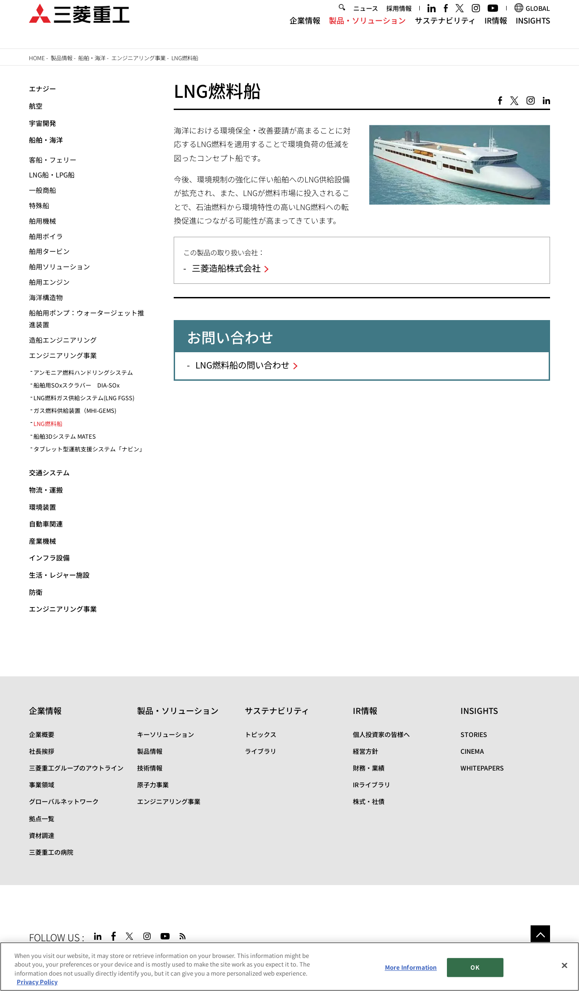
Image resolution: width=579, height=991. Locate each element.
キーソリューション (165, 734)
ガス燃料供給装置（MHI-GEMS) (74, 410)
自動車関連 (46, 523)
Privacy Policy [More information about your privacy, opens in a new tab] (37, 982)
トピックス (260, 734)
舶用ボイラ (46, 236)
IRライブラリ (371, 784)
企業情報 (305, 31)
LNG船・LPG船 (52, 174)
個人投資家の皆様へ (381, 734)
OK (474, 967)
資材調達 (41, 835)
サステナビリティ (445, 31)
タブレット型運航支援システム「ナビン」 (89, 449)
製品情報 (61, 58)
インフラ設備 (49, 557)
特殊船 (39, 205)
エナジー (42, 88)
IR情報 (495, 31)
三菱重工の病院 (51, 852)
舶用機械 (42, 220)
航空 (36, 105)
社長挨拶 (41, 751)
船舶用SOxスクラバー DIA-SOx (76, 385)
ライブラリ (260, 751)
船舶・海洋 (91, 58)
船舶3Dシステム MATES (64, 436)
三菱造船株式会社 (226, 268)
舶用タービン (49, 251)
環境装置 (42, 507)
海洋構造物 (46, 297)
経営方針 (365, 751)
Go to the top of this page (540, 935)
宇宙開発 (42, 123)
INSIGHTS (533, 31)
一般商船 (42, 190)
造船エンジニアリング (63, 340)
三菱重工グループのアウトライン (76, 767)
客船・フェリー (52, 159)
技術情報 (149, 767)
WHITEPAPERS (482, 767)
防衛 (36, 592)
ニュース (365, 19)
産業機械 (42, 541)
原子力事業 (153, 784)
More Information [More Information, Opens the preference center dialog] (411, 967)
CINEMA (472, 751)
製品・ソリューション (367, 31)
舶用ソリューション (59, 266)
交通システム (49, 472)
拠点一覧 (41, 818)
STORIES (473, 734)
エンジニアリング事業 (138, 58)
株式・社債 (368, 801)
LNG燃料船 (47, 423)
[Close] (564, 966)
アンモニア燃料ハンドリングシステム (83, 372)
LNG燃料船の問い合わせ (242, 365)
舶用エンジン (49, 282)
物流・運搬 (46, 489)
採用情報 (399, 19)
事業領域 (41, 784)
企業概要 (41, 734)
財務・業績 (368, 767)
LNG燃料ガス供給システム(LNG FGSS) (83, 397)
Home (37, 58)
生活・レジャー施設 (59, 574)
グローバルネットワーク (64, 801)
